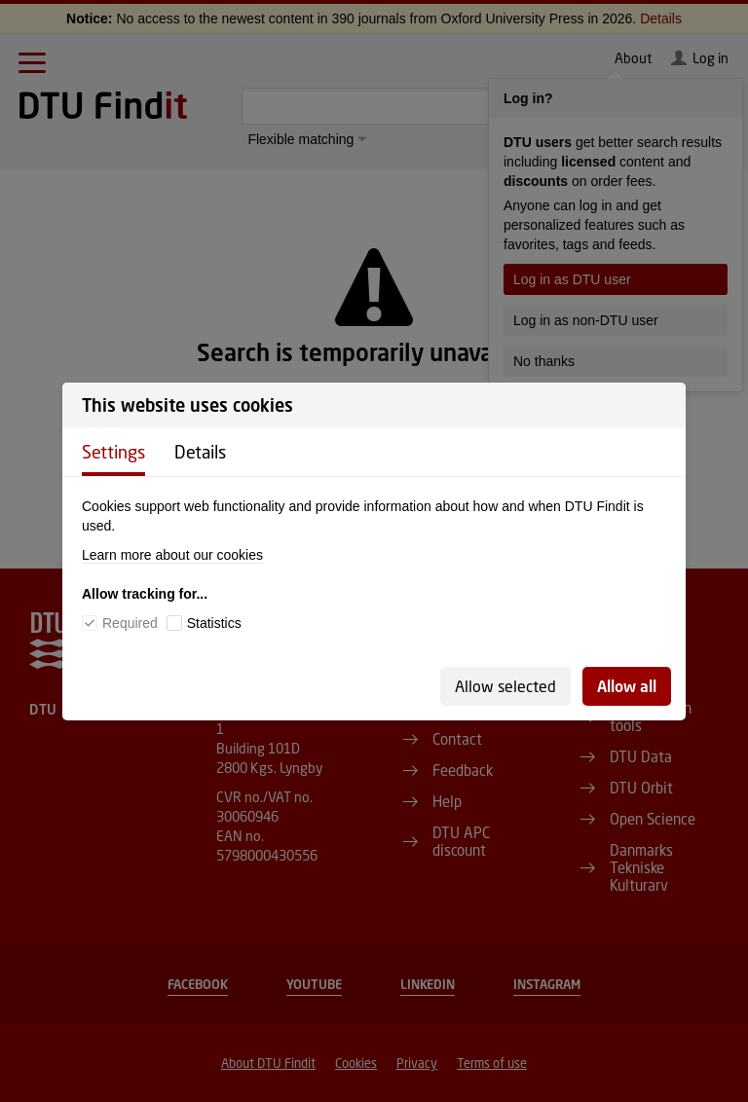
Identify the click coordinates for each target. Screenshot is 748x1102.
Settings (113, 451)
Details (200, 451)
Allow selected (505, 686)
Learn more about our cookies (172, 555)
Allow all (626, 686)
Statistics (214, 623)
